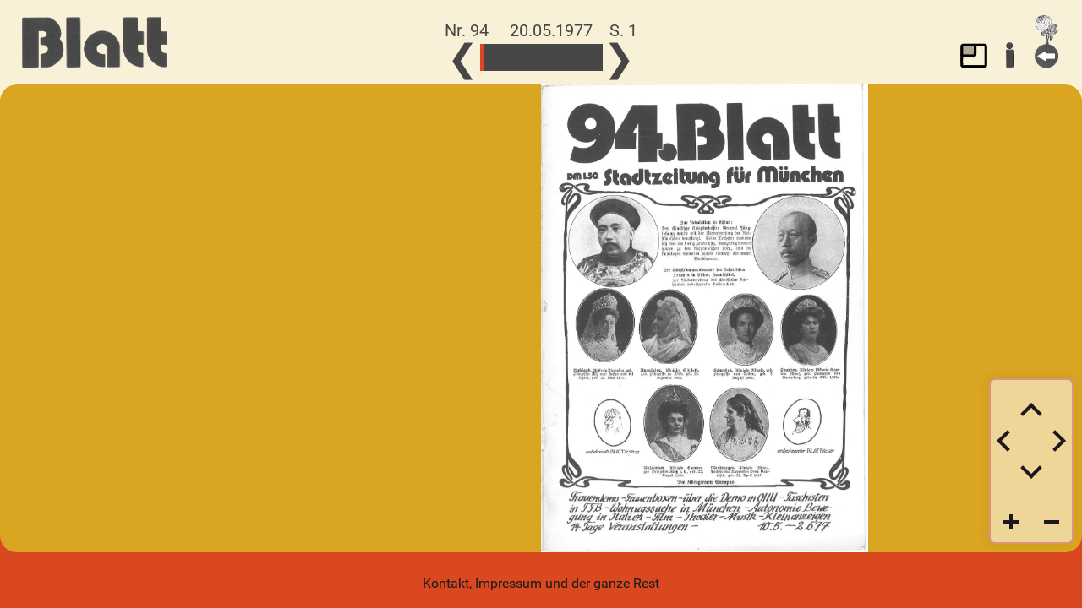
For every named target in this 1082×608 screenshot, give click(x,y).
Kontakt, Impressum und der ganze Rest (541, 583)
